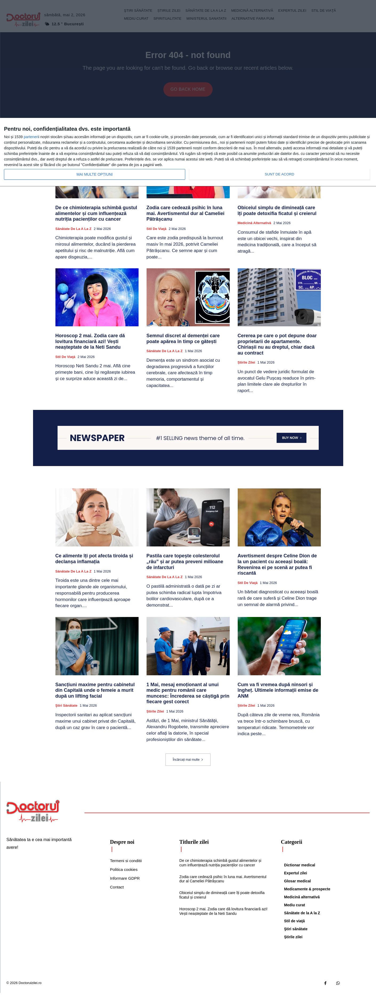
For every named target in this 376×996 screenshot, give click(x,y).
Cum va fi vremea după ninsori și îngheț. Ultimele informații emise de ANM (278, 693)
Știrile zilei (246, 366)
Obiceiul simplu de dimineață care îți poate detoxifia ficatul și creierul (277, 214)
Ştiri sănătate (66, 709)
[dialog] (188, 152)
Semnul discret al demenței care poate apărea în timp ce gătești (183, 342)
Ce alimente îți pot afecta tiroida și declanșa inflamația (94, 562)
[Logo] (33, 814)
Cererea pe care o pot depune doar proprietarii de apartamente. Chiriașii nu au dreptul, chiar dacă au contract (277, 347)
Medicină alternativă (254, 226)
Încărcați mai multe (188, 763)
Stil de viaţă (157, 232)
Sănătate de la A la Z (73, 232)
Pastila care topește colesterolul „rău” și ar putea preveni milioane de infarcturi (185, 565)
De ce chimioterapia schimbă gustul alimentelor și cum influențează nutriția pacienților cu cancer (96, 216)
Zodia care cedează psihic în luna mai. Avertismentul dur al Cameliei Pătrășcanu (186, 216)
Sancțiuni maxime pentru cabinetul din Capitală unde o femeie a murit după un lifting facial (95, 693)
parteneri (31, 137)
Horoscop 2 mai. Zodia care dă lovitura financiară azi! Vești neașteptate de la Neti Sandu (90, 344)
